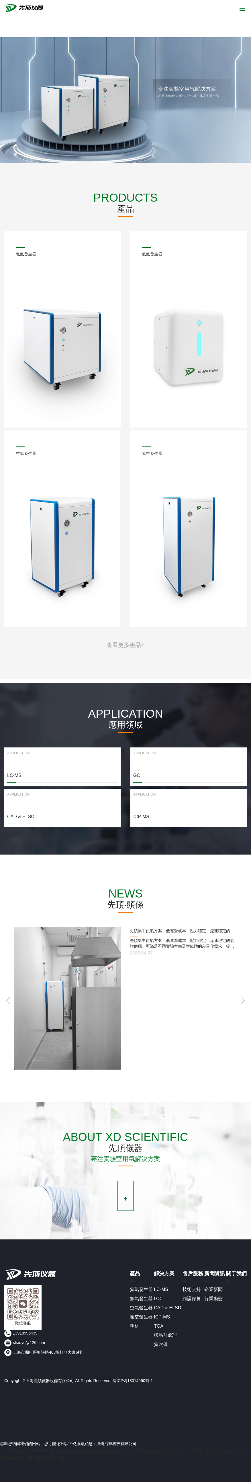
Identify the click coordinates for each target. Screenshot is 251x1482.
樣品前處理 (165, 1335)
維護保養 (192, 1298)
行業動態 (213, 1298)
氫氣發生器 (141, 1298)
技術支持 (192, 1289)
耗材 (134, 1326)
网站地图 (57, 1458)
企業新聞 (213, 1289)
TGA (158, 1326)
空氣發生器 (141, 1307)
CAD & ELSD (167, 1307)
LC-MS (161, 1289)
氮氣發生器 (141, 1289)
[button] (243, 1000)
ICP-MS (162, 1316)
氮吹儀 (161, 1344)
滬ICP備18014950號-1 (133, 1380)
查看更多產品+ (125, 645)
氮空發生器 (141, 1316)
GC (157, 1298)
